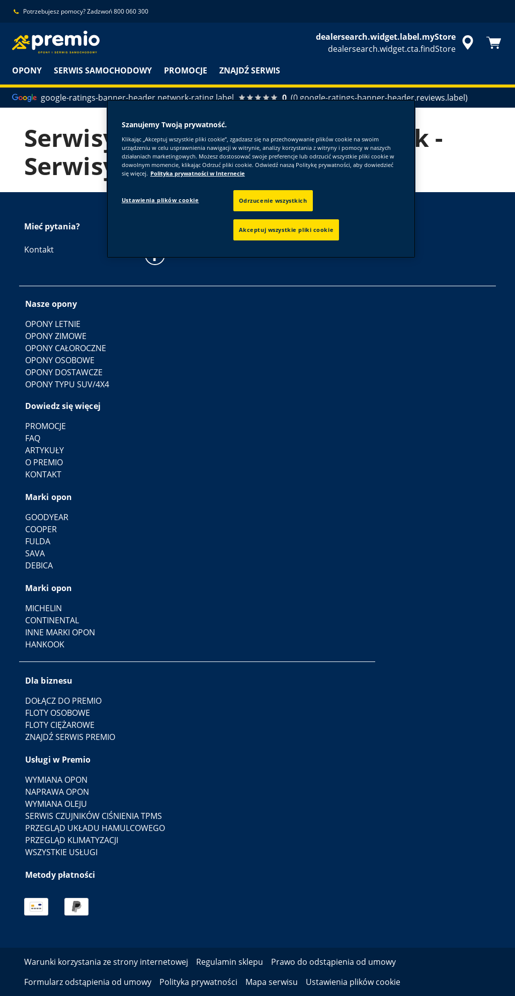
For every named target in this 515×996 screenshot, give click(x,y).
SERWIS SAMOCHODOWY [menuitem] (103, 70)
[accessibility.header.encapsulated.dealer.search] (396, 43)
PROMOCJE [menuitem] (185, 70)
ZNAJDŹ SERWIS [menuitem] (249, 70)
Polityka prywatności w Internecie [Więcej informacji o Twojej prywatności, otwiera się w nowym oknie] (197, 173)
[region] (261, 179)
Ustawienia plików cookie (160, 200)
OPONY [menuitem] (27, 70)
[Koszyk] (494, 43)
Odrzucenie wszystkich (273, 200)
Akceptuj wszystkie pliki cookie (286, 229)
